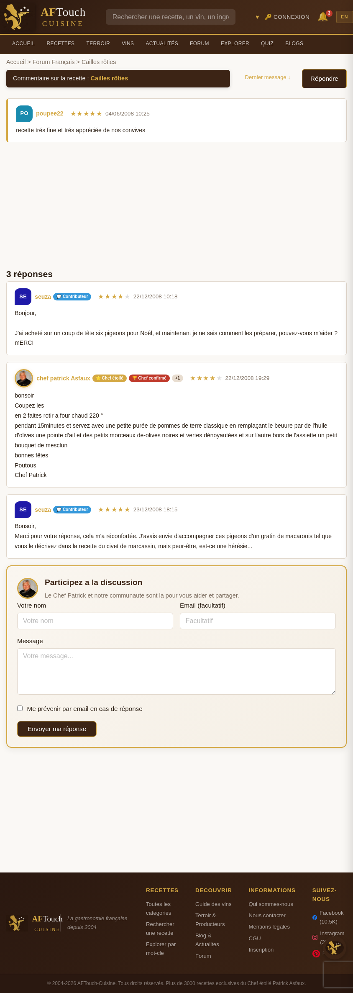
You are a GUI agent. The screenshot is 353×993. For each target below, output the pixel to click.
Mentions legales (269, 927)
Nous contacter (267, 915)
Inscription (261, 950)
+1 (177, 378)
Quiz (267, 43)
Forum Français (54, 62)
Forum (199, 43)
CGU (255, 938)
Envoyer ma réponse (57, 728)
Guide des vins (213, 904)
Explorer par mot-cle (161, 948)
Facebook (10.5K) (328, 917)
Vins (128, 43)
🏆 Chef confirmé (149, 378)
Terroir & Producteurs (210, 919)
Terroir (98, 43)
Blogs (294, 43)
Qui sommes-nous (271, 904)
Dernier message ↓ (268, 77)
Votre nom (31, 605)
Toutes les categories (158, 908)
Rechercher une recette (160, 928)
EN (344, 16)
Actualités (162, 43)
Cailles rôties (109, 78)
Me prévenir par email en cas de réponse (80, 708)
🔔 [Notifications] (324, 16)
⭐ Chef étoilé (109, 378)
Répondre (324, 78)
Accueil (23, 43)
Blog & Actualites (207, 939)
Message (30, 640)
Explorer (235, 43)
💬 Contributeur (72, 296)
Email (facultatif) (202, 605)
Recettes (61, 43)
